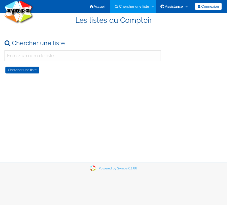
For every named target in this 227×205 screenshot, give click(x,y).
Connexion (208, 6)
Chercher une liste (132, 6)
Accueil (98, 6)
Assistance (171, 6)
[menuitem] (98, 6)
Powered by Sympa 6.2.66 (118, 168)
